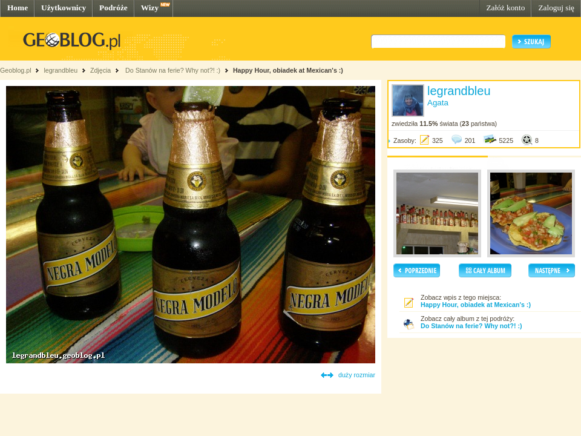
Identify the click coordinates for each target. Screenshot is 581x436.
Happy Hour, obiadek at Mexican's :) (288, 70)
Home (17, 7)
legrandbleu (60, 70)
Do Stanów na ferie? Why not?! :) (171, 70)
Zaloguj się (556, 7)
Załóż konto (505, 7)
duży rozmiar (356, 374)
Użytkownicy (63, 7)
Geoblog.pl (15, 70)
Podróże (113, 7)
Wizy (150, 7)
